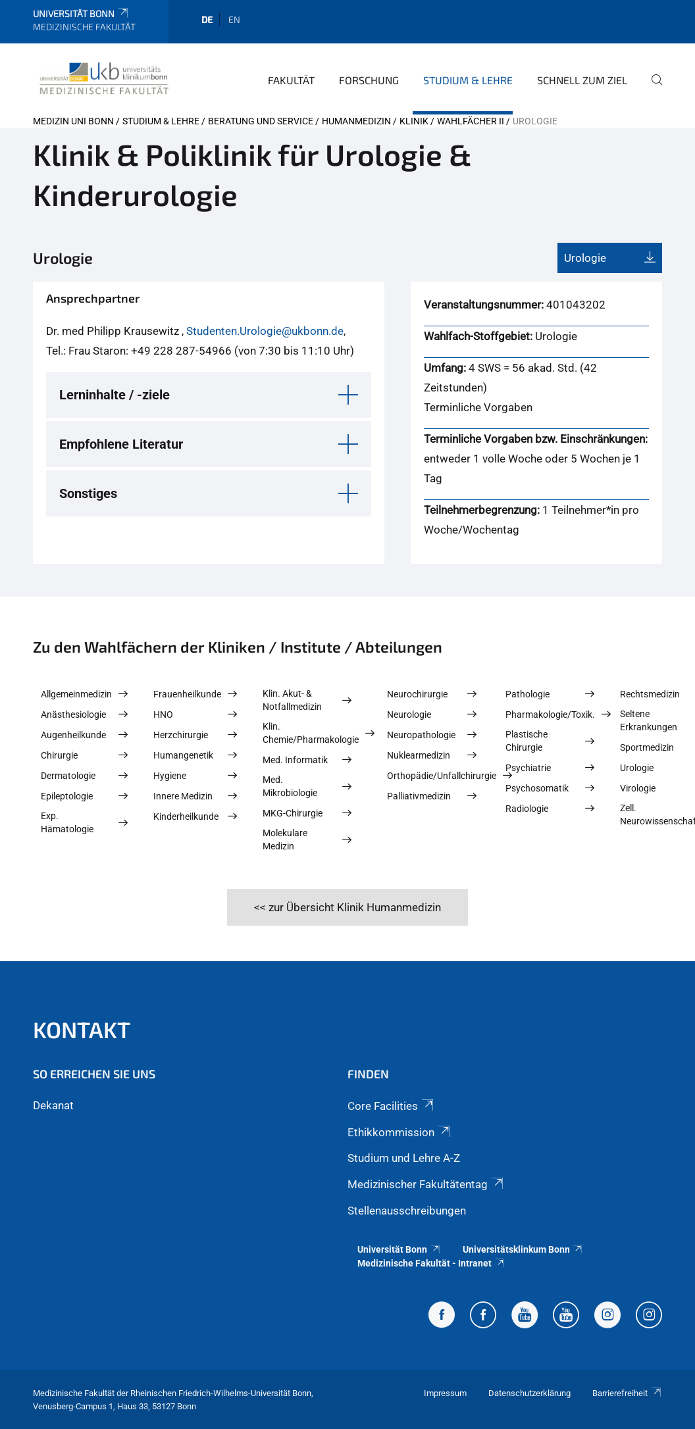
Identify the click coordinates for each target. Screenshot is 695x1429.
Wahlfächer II (470, 121)
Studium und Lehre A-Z (404, 1158)
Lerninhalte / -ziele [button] (114, 395)
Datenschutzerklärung (529, 1393)
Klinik (413, 121)
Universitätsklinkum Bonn (523, 1249)
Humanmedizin (356, 121)
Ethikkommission (400, 1132)
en (234, 19)
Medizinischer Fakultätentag (426, 1184)
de (207, 19)
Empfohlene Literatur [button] (121, 444)
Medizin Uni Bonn (73, 121)
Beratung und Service (260, 121)
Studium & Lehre (468, 80)
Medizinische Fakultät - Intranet (431, 1263)
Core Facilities (392, 1106)
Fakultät (291, 80)
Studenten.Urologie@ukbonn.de (265, 331)
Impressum (445, 1393)
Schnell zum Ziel (582, 80)
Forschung (369, 80)
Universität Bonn (81, 13)
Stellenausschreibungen (407, 1210)
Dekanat (53, 1105)
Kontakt (81, 1029)
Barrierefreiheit (627, 1393)
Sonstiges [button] (88, 493)
